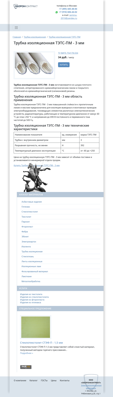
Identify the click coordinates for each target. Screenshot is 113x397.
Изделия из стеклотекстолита (34, 297)
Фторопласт (27, 227)
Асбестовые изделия (32, 202)
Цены (53, 380)
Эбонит (25, 236)
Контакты (64, 380)
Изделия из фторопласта (32, 300)
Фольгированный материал (35, 271)
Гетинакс (26, 207)
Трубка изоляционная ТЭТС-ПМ (64, 37)
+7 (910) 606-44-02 (68, 12)
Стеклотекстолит (30, 212)
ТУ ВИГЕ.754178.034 (68, 53)
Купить (64, 64)
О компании (20, 380)
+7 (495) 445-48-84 (68, 8)
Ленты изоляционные (32, 261)
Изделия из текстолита (31, 294)
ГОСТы (44, 380)
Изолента (26, 247)
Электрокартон (29, 242)
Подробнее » (26, 353)
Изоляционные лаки (31, 266)
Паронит (26, 222)
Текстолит (26, 217)
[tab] (60, 202)
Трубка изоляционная (35, 37)
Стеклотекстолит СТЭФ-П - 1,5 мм (41, 342)
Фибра (25, 232)
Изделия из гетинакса (30, 302)
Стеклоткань (28, 256)
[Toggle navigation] (16, 27)
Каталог (34, 380)
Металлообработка (31, 281)
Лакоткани (26, 276)
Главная (17, 37)
